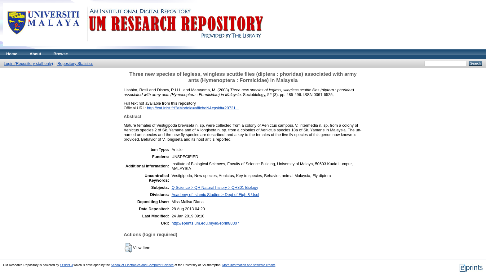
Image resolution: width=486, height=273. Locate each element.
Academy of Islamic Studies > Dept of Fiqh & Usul (215, 194)
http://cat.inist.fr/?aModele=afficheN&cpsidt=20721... (193, 108)
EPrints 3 (66, 265)
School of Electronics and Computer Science (142, 265)
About (35, 54)
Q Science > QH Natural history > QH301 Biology (214, 187)
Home (11, 54)
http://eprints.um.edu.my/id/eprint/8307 (205, 223)
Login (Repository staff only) (28, 63)
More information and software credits (248, 265)
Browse (61, 54)
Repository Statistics (75, 63)
